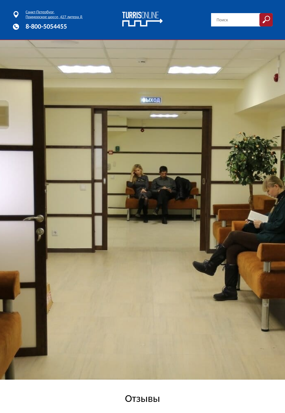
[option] (142, 210)
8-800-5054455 (46, 26)
